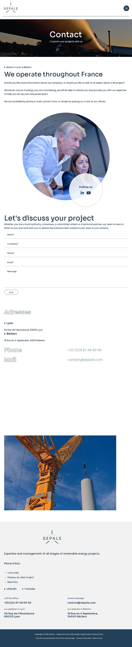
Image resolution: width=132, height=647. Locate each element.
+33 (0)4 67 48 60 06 (84, 350)
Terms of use (97, 638)
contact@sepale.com (85, 359)
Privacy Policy (97, 634)
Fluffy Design (74, 634)
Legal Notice (86, 634)
